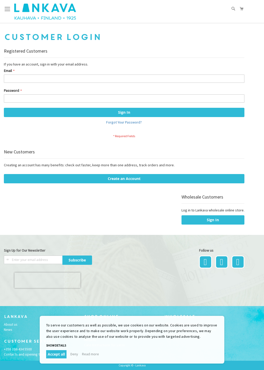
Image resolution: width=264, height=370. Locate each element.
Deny (74, 354)
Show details (56, 345)
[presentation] (47, 280)
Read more (90, 354)
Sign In (213, 219)
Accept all (56, 354)
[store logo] (45, 12)
